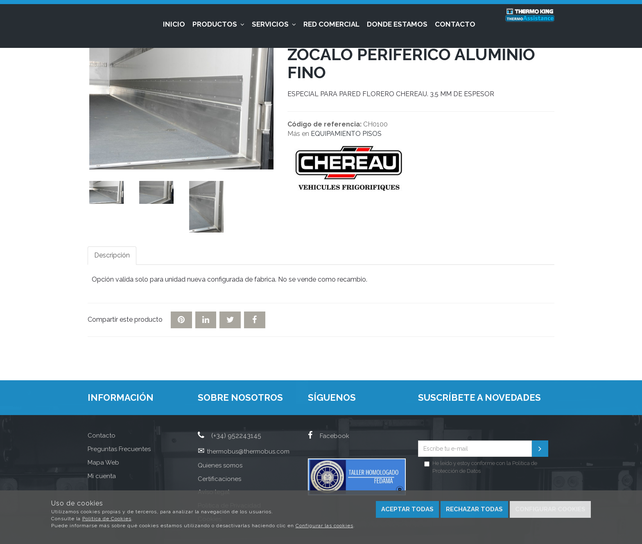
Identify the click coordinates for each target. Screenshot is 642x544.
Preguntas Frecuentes (119, 449)
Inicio (174, 24)
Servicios (274, 24)
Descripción (112, 255)
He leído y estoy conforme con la (480, 467)
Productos (218, 24)
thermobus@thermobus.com (248, 451)
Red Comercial (331, 24)
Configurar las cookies (324, 525)
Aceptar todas (407, 509)
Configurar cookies (550, 509)
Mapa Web (103, 462)
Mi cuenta (102, 476)
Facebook (328, 436)
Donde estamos (397, 24)
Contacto (455, 24)
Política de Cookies (106, 518)
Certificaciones (219, 479)
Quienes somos (220, 465)
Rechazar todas (474, 509)
